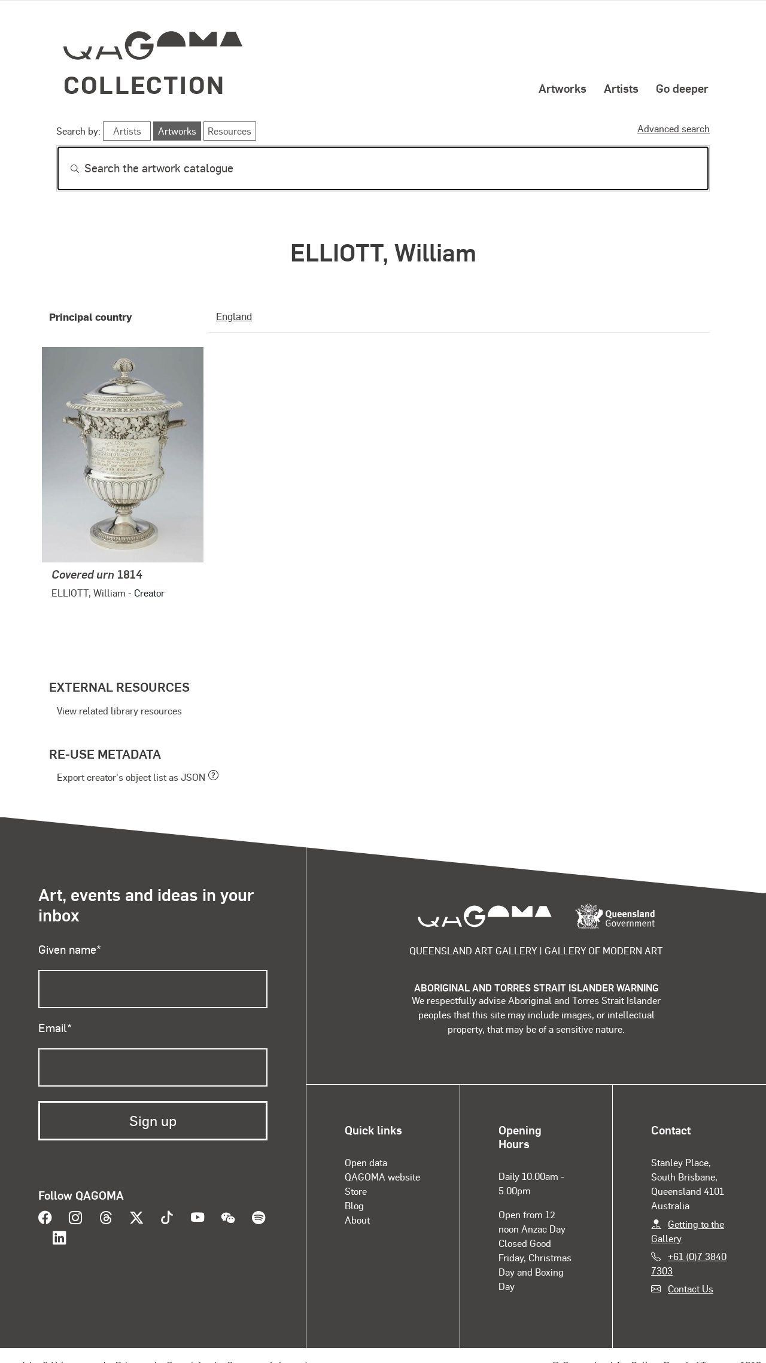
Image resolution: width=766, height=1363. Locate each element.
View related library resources (119, 710)
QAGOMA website (382, 1176)
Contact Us (690, 1288)
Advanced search (673, 128)
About (357, 1219)
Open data (366, 1162)
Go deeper (682, 88)
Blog (354, 1205)
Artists (621, 88)
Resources (229, 130)
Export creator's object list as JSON (131, 777)
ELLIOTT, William (88, 592)
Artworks (562, 88)
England (234, 316)
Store (356, 1191)
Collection (144, 84)
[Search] (383, 168)
